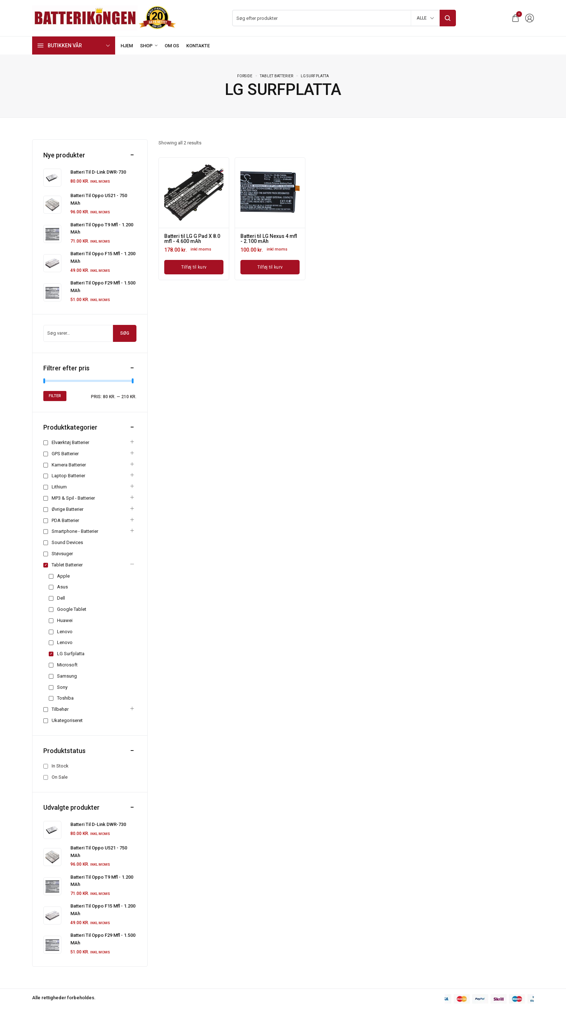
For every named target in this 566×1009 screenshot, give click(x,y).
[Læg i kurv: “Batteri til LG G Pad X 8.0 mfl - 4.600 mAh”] (193, 267)
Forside (245, 76)
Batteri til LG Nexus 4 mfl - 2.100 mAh (268, 238)
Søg (124, 333)
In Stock (60, 766)
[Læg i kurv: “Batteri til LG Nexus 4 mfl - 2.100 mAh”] (270, 267)
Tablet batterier (276, 76)
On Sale (60, 777)
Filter (55, 395)
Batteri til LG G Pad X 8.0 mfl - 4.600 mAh (192, 238)
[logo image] (104, 17)
